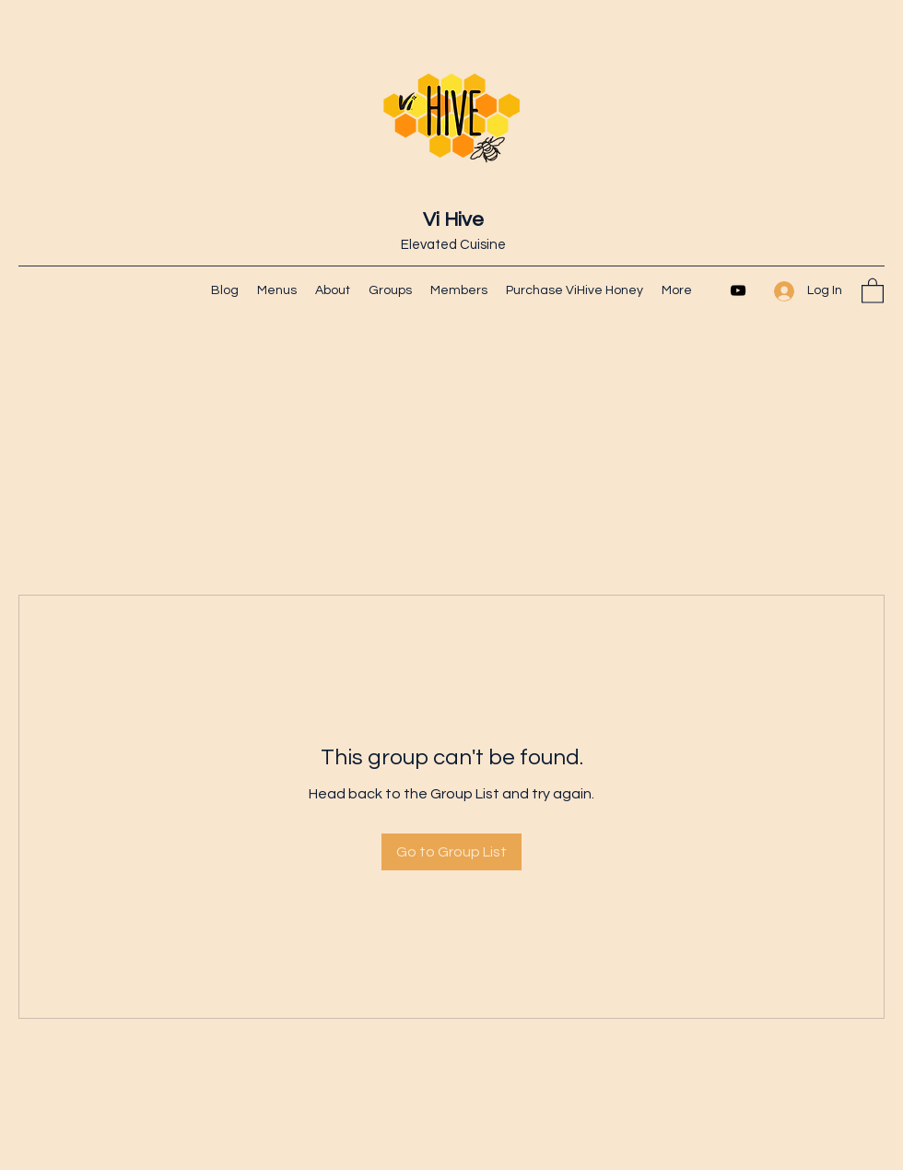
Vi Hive (453, 219)
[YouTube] (738, 290)
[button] (873, 290)
